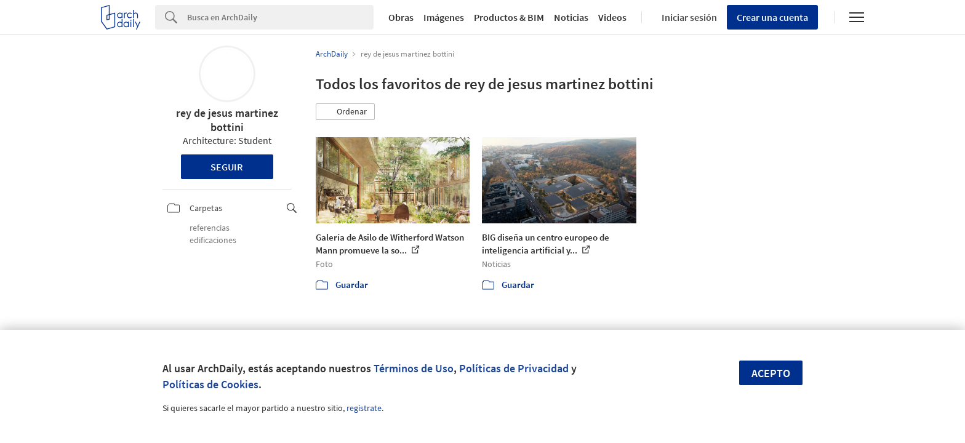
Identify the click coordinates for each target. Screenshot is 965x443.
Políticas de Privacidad (514, 368)
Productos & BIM (509, 17)
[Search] (280, 17)
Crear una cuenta (772, 17)
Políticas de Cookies (210, 384)
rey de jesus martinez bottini (227, 120)
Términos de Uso (414, 368)
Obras (401, 17)
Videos (612, 17)
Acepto (770, 373)
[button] (345, 112)
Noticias (571, 17)
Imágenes (443, 17)
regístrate (364, 407)
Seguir (226, 167)
